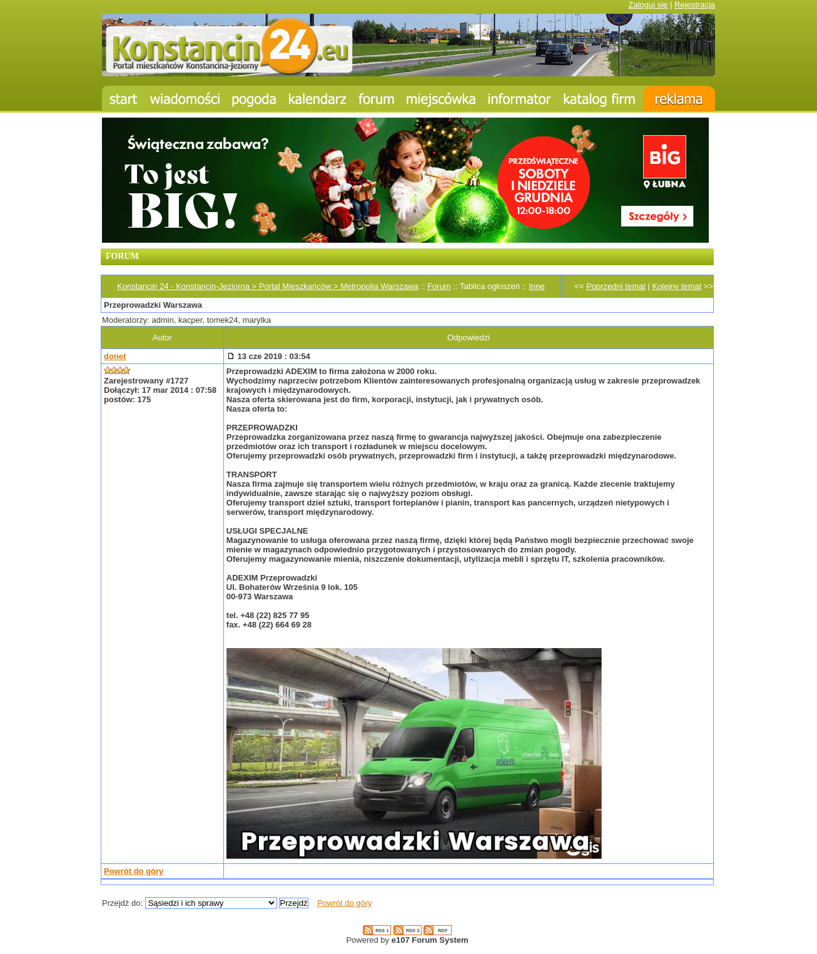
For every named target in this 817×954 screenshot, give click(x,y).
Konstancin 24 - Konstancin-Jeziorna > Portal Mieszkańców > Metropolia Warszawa (267, 286)
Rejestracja (694, 4)
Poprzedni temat (616, 286)
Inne (536, 286)
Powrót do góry (133, 871)
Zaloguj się (647, 4)
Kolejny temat (676, 286)
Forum (439, 286)
